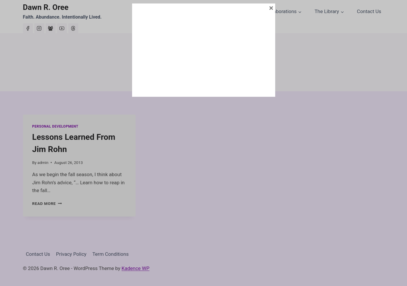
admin (43, 162)
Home (146, 11)
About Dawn (179, 11)
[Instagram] (39, 28)
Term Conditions (111, 254)
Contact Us (369, 11)
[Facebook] (28, 28)
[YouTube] (62, 28)
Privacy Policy (71, 254)
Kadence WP (136, 268)
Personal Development (55, 126)
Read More (47, 203)
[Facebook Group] (51, 28)
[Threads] (73, 28)
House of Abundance (229, 11)
